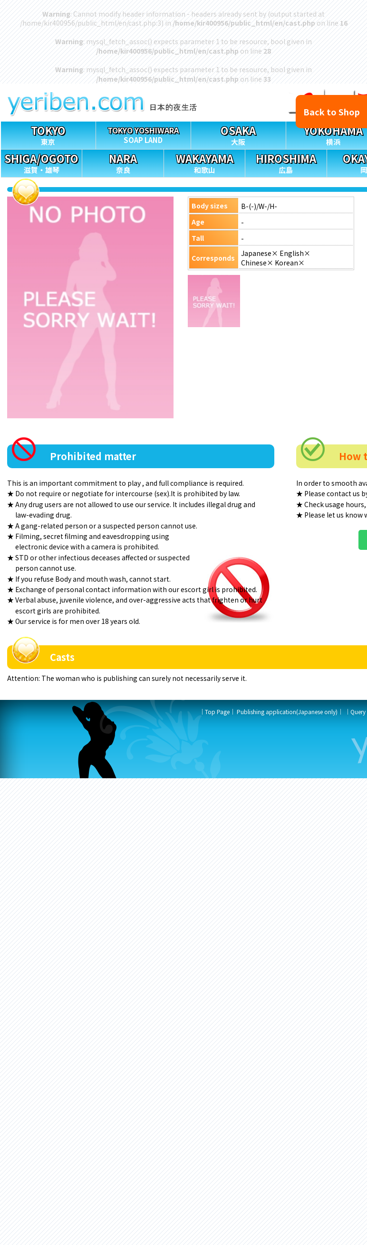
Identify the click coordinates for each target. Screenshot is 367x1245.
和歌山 (204, 162)
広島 (285, 162)
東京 (48, 134)
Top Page (217, 711)
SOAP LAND (143, 133)
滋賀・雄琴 (41, 162)
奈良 (122, 162)
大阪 (238, 134)
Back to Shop (331, 111)
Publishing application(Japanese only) (287, 711)
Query (358, 711)
